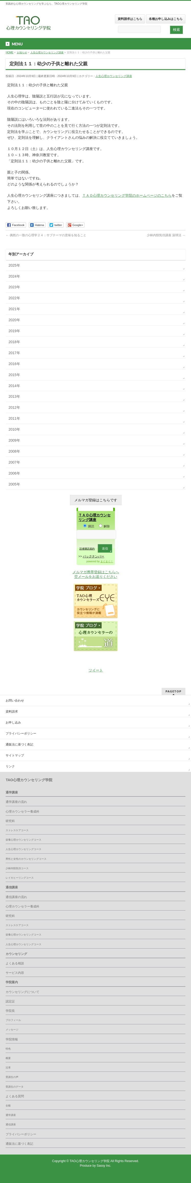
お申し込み (13, 722)
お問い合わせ (15, 700)
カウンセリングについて (22, 992)
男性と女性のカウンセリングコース (26, 858)
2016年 (14, 364)
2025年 (14, 265)
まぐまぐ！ (106, 561)
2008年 (14, 451)
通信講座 (12, 887)
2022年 (14, 298)
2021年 (14, 309)
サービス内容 (15, 973)
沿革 (8, 1067)
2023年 (14, 287)
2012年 (14, 407)
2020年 (14, 320)
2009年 (14, 440)
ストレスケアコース (17, 830)
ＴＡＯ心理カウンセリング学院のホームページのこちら (127, 195)
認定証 (10, 1001)
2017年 (14, 353)
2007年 (14, 462)
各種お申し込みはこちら (166, 19)
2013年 (14, 396)
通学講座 (12, 792)
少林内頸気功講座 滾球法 (166, 235)
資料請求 (12, 711)
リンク (10, 766)
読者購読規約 (87, 548)
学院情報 (12, 1039)
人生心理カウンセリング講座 (114, 76)
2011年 (14, 418)
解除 (104, 526)
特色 (8, 1048)
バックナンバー (93, 556)
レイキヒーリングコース (20, 877)
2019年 (14, 331)
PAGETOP (173, 691)
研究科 (10, 821)
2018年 (14, 342)
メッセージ (12, 1029)
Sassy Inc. (104, 1165)
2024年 (14, 276)
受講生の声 (12, 1077)
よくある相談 (15, 963)
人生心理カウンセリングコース (23, 849)
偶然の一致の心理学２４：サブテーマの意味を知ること (46, 235)
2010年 (14, 429)
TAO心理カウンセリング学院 (90, 1161)
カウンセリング (16, 954)
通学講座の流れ (16, 802)
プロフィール (13, 1020)
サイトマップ (15, 755)
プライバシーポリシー (21, 733)
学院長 (10, 1011)
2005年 (14, 484)
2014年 (14, 386)
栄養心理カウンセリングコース (23, 839)
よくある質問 (15, 1096)
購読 (88, 526)
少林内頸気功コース (17, 868)
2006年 (14, 473)
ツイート (96, 670)
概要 (8, 1058)
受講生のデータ (14, 1086)
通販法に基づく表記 (19, 744)
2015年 (14, 375)
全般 (8, 1105)
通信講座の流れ (16, 897)
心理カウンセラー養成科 (22, 811)
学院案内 (12, 982)
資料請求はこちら (130, 19)
